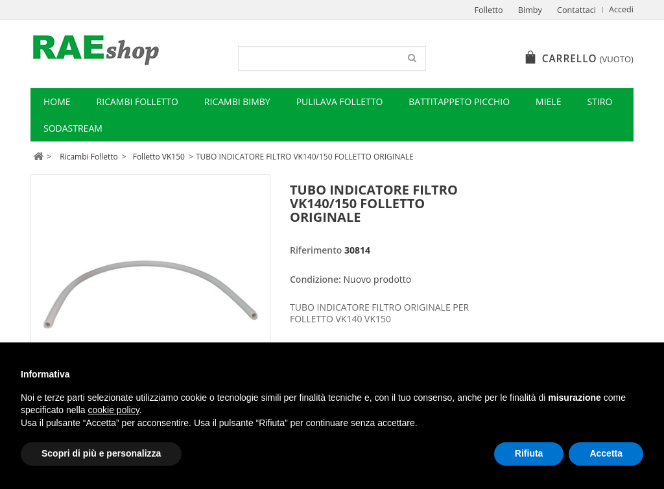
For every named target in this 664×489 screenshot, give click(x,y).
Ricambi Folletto (137, 101)
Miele (548, 101)
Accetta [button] (605, 453)
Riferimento (316, 250)
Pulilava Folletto (339, 101)
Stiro (599, 101)
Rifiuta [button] (529, 453)
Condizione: (315, 279)
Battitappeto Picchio (459, 101)
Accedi (621, 9)
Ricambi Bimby (237, 101)
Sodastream (72, 128)
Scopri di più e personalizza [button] (101, 453)
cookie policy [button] (113, 410)
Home (57, 101)
